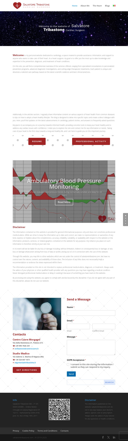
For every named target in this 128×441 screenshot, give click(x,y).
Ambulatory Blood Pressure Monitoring (64, 185)
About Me (85, 6)
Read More (64, 204)
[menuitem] (114, 8)
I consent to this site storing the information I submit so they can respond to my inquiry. (92, 365)
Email (69, 331)
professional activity (91, 141)
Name (70, 307)
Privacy (16, 430)
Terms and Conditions (47, 430)
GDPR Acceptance (76, 360)
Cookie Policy (28, 430)
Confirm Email (98, 331)
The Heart (97, 6)
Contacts (64, 430)
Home (74, 6)
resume (37, 141)
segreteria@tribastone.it (25, 362)
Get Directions (26, 370)
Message (72, 337)
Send (71, 374)
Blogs (107, 6)
